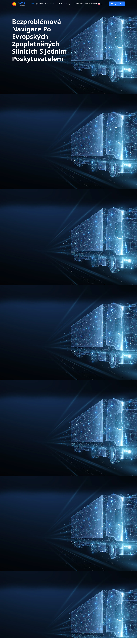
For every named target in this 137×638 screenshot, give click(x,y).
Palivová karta (78, 4)
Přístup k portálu (117, 4)
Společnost (39, 4)
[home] (18, 4)
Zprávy (87, 4)
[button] (51, 4)
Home (32, 4)
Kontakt (94, 4)
